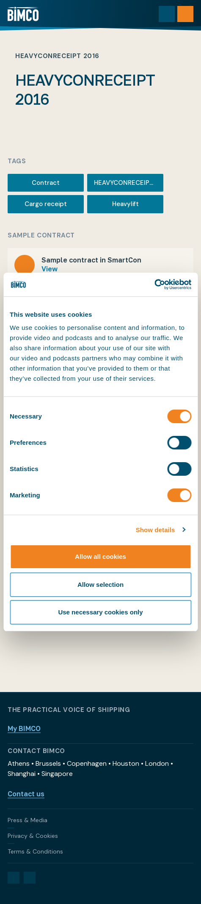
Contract (46, 183)
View (49, 269)
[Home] (23, 14)
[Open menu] (185, 14)
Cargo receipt (46, 204)
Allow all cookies (100, 556)
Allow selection (100, 584)
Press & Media (27, 820)
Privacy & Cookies (33, 836)
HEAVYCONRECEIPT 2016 (128, 183)
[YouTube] (30, 878)
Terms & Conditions (35, 851)
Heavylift (125, 204)
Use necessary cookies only (100, 612)
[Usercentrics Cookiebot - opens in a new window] (154, 284)
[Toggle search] (167, 14)
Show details (155, 529)
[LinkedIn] (13, 878)
